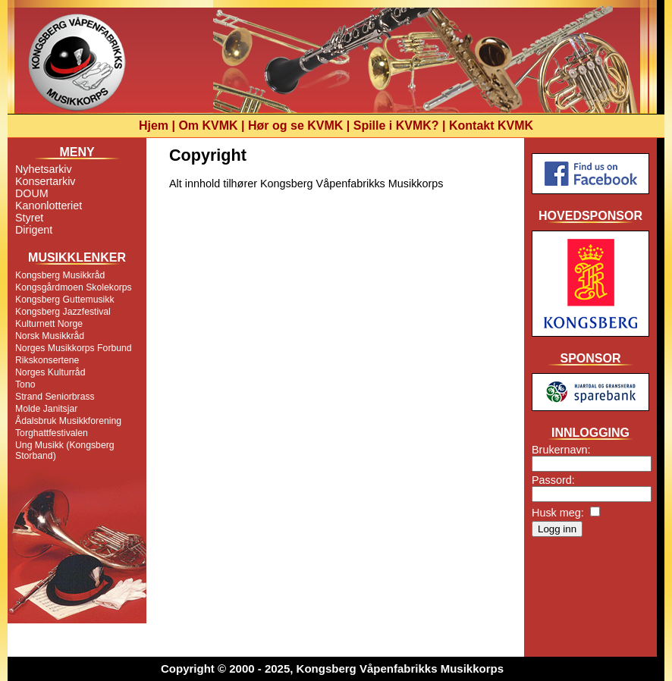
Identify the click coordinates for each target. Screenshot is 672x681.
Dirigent (33, 230)
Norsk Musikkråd (49, 336)
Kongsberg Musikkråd (60, 275)
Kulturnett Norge (49, 324)
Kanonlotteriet (48, 205)
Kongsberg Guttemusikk (65, 299)
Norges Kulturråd (50, 372)
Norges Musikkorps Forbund (73, 348)
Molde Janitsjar (46, 408)
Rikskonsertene (47, 360)
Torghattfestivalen (51, 433)
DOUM (32, 193)
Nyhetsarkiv (43, 169)
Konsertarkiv (45, 181)
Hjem (153, 125)
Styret (29, 218)
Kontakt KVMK (491, 125)
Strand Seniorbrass (55, 396)
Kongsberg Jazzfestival (63, 311)
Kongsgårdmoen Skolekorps (73, 287)
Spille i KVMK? (396, 125)
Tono (25, 384)
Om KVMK (207, 125)
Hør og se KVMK (295, 125)
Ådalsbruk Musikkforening (68, 421)
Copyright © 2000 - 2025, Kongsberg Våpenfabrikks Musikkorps (332, 668)
